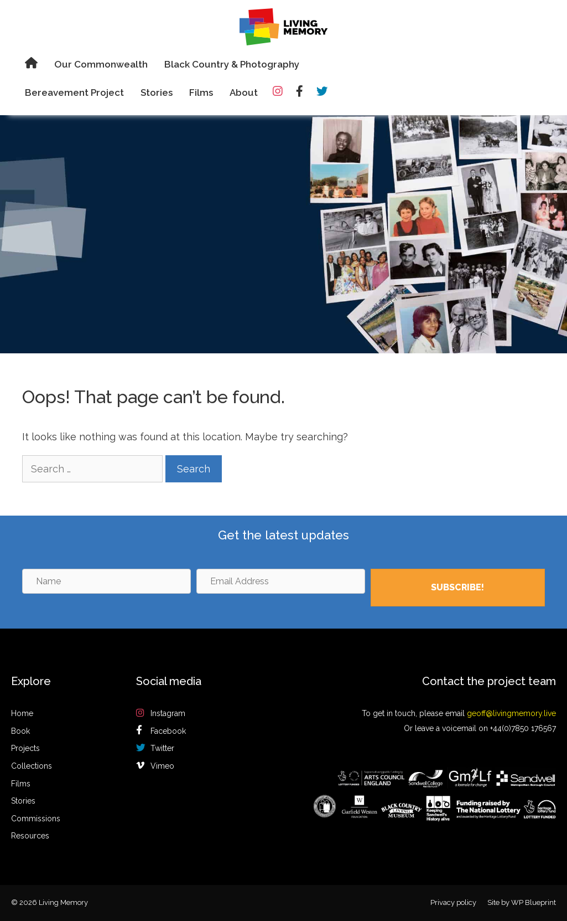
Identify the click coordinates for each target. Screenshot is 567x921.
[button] (458, 587)
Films (201, 92)
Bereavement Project (74, 92)
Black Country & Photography (231, 64)
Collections (31, 766)
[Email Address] (280, 581)
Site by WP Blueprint (521, 902)
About (244, 92)
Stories (157, 92)
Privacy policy (453, 902)
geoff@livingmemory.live (511, 713)
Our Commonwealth (101, 64)
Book (20, 731)
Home (22, 713)
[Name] (106, 581)
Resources (30, 835)
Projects (25, 748)
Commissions (35, 818)
